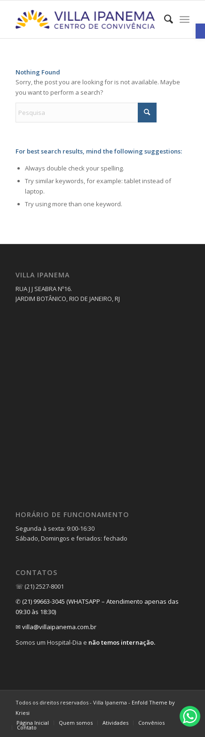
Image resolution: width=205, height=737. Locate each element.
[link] (200, 31)
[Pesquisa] (86, 112)
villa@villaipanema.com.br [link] (59, 627)
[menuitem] (164, 19)
